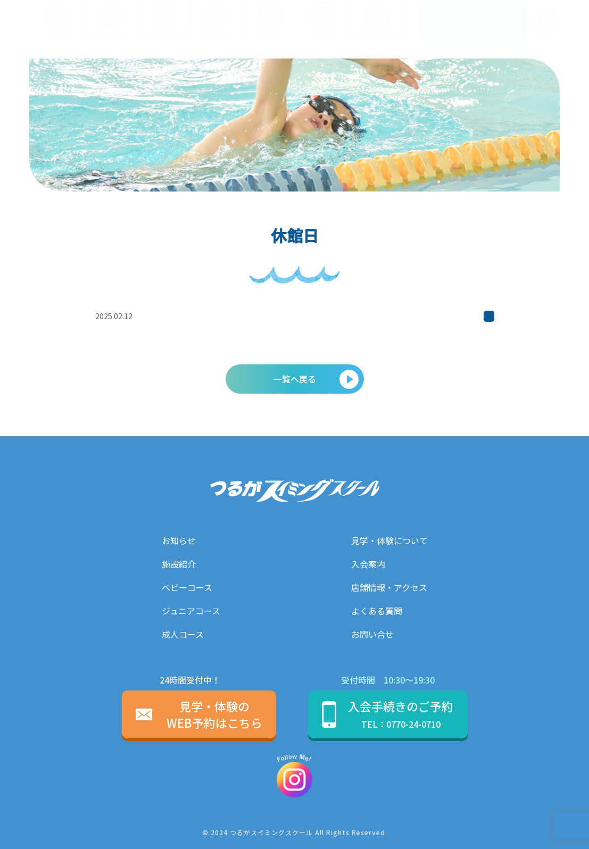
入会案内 (368, 563)
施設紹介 (179, 563)
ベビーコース (187, 587)
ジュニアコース (191, 610)
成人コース (183, 634)
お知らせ (179, 540)
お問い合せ (372, 634)
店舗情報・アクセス (389, 587)
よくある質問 (376, 610)
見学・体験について (389, 540)
